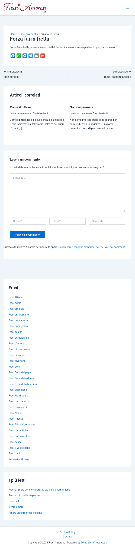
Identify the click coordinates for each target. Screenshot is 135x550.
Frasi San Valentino (19, 436)
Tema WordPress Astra (94, 542)
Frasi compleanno (19, 337)
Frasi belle (14, 501)
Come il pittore (20, 107)
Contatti (67, 536)
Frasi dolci (14, 366)
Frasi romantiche (18, 430)
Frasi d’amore (16, 343)
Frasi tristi (14, 453)
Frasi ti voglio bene (19, 447)
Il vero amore (16, 507)
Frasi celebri (15, 331)
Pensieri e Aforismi (19, 459)
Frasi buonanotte (18, 320)
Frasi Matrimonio (18, 395)
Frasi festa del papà (20, 372)
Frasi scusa (15, 442)
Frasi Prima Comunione (22, 424)
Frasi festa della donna (21, 378)
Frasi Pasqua (16, 418)
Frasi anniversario (19, 314)
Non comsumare (82, 107)
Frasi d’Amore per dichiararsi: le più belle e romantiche (39, 489)
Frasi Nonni (15, 413)
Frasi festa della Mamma (23, 384)
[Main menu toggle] (127, 7)
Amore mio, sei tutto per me (24, 495)
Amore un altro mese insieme (25, 512)
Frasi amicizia (16, 308)
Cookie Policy (67, 532)
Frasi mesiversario (19, 401)
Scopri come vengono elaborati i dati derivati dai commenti (92, 247)
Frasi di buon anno (19, 349)
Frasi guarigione (18, 389)
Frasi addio (15, 303)
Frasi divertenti (40, 113)
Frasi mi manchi (18, 407)
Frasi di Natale (17, 355)
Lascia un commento (20, 113)
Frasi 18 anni (16, 297)
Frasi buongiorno (18, 326)
